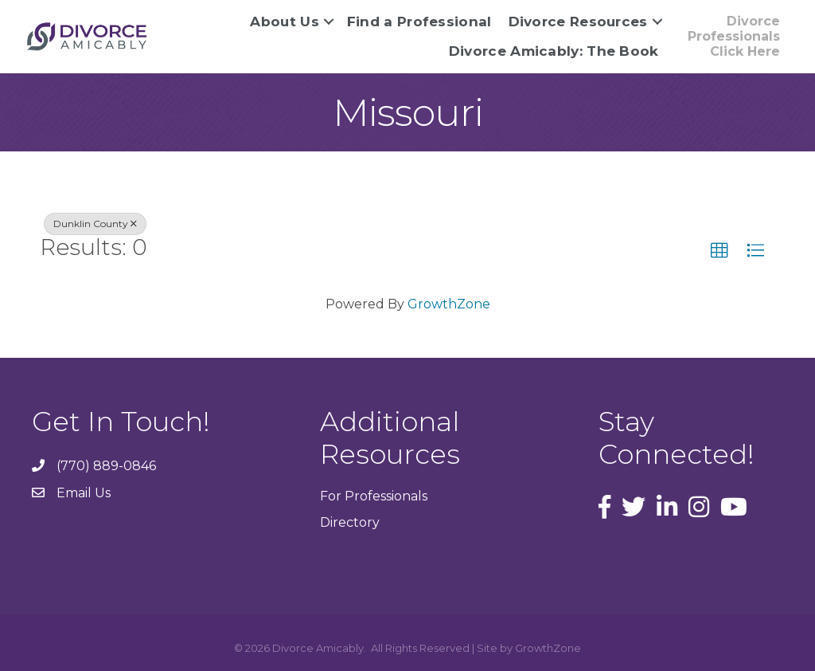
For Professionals (373, 496)
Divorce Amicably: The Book (554, 51)
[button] (719, 251)
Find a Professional (419, 21)
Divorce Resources (578, 21)
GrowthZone (449, 304)
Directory (350, 522)
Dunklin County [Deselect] (95, 224)
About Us (284, 21)
